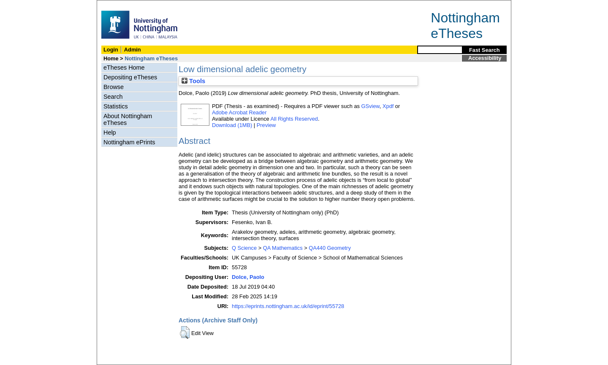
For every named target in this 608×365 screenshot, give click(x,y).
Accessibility (484, 58)
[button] (185, 332)
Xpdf (388, 106)
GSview (370, 106)
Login (110, 49)
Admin (132, 49)
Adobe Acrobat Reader (239, 112)
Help (109, 132)
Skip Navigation (115, 5)
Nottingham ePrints (129, 142)
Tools (193, 81)
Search (113, 96)
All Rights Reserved (294, 119)
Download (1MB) (232, 125)
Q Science (244, 248)
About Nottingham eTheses (127, 119)
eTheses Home (124, 67)
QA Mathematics (283, 248)
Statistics (115, 106)
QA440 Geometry (330, 248)
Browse (113, 87)
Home (111, 58)
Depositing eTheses (130, 77)
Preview (266, 125)
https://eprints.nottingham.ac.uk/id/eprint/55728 (288, 306)
